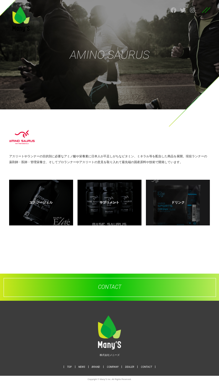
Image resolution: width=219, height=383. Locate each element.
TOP (69, 366)
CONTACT (146, 366)
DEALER (129, 366)
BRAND (96, 366)
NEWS (81, 366)
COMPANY (112, 366)
